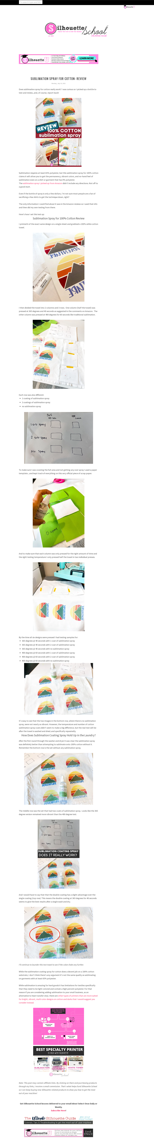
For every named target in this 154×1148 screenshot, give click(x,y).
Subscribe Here (58, 1110)
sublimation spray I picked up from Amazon (42, 183)
